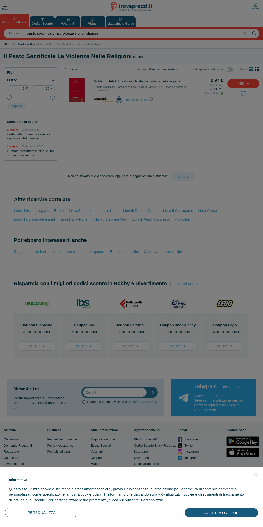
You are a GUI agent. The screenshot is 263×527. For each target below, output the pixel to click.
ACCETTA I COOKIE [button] (221, 513)
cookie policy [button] (91, 494)
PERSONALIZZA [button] (42, 512)
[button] (256, 474)
